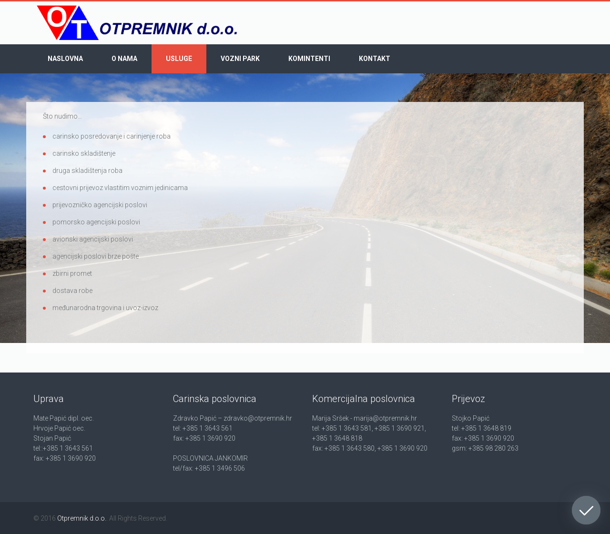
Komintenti (309, 58)
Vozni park (240, 58)
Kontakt (374, 58)
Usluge (179, 58)
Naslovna (65, 58)
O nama (124, 58)
